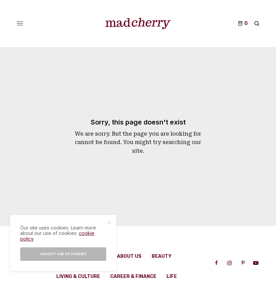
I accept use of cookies (63, 254)
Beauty (162, 256)
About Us (129, 256)
